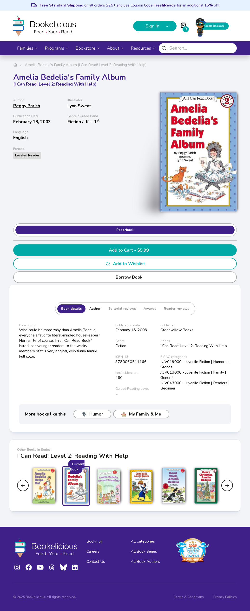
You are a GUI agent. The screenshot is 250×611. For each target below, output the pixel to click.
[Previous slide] (23, 485)
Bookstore (87, 48)
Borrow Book (125, 277)
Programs (56, 48)
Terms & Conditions (189, 597)
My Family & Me (141, 414)
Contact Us (95, 561)
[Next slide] (227, 485)
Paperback (125, 230)
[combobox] (198, 48)
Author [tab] (95, 308)
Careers (92, 551)
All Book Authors (145, 561)
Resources (143, 48)
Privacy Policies (225, 597)
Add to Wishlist (125, 264)
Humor (92, 414)
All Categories (143, 541)
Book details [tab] (71, 308)
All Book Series (144, 551)
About (115, 48)
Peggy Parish (26, 106)
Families (27, 48)
